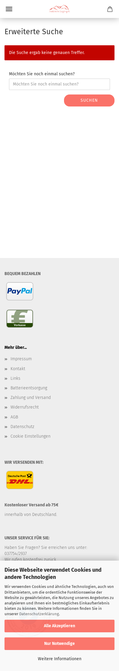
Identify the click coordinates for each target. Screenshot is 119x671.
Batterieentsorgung (29, 388)
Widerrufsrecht (25, 407)
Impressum (21, 358)
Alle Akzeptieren (59, 625)
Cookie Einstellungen (30, 436)
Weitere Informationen (59, 658)
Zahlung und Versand (31, 397)
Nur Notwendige (59, 643)
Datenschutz (22, 426)
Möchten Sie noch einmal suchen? (42, 73)
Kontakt (18, 368)
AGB (14, 417)
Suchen (89, 100)
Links (15, 378)
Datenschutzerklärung (39, 614)
